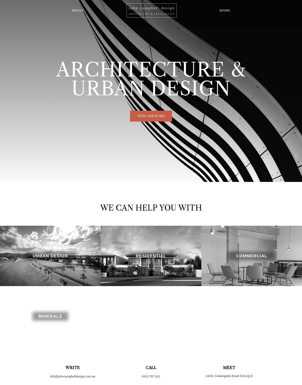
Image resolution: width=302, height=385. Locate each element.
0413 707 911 (151, 376)
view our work (151, 116)
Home (151, 10)
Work (224, 10)
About (78, 10)
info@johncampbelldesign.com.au (72, 376)
